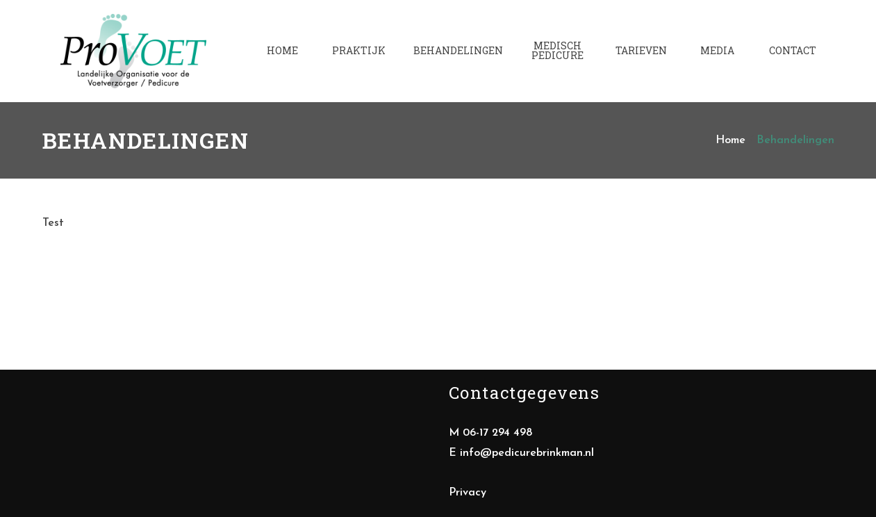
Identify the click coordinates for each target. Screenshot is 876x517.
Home (730, 140)
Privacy (467, 492)
